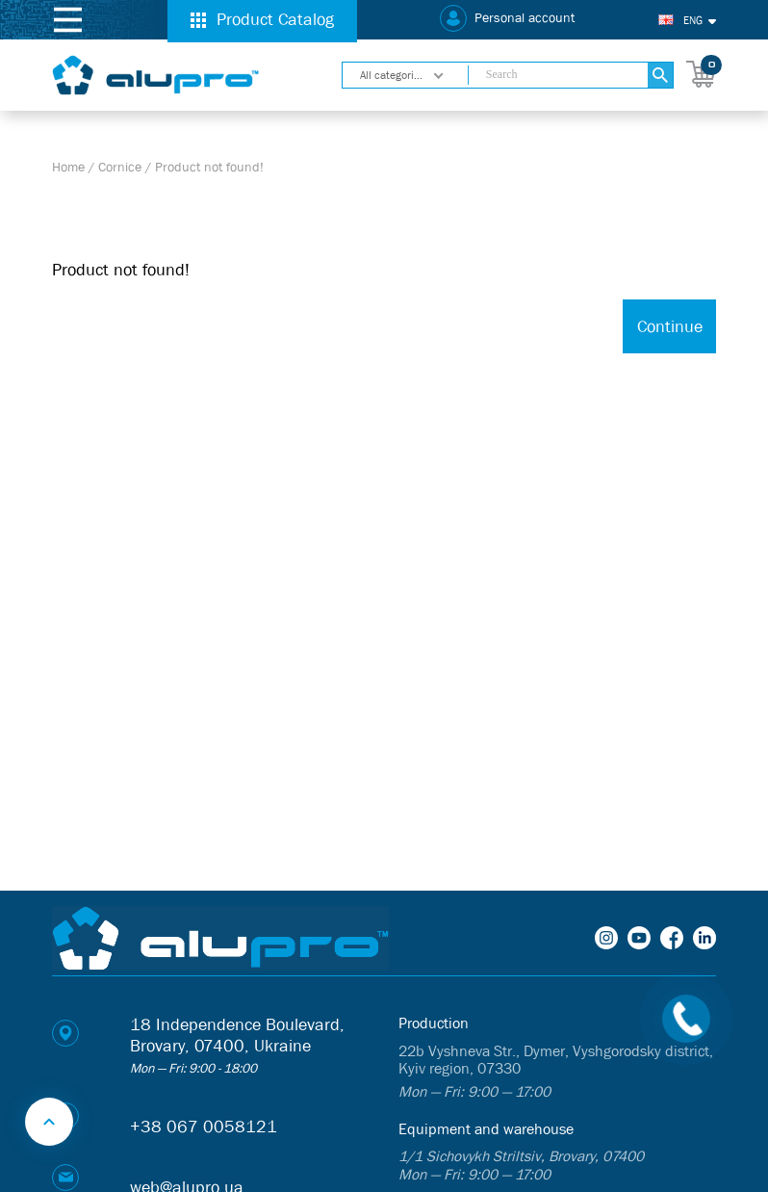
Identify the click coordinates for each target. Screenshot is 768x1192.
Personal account (524, 18)
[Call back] (686, 1019)
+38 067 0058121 (203, 1127)
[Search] (660, 76)
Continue (670, 327)
